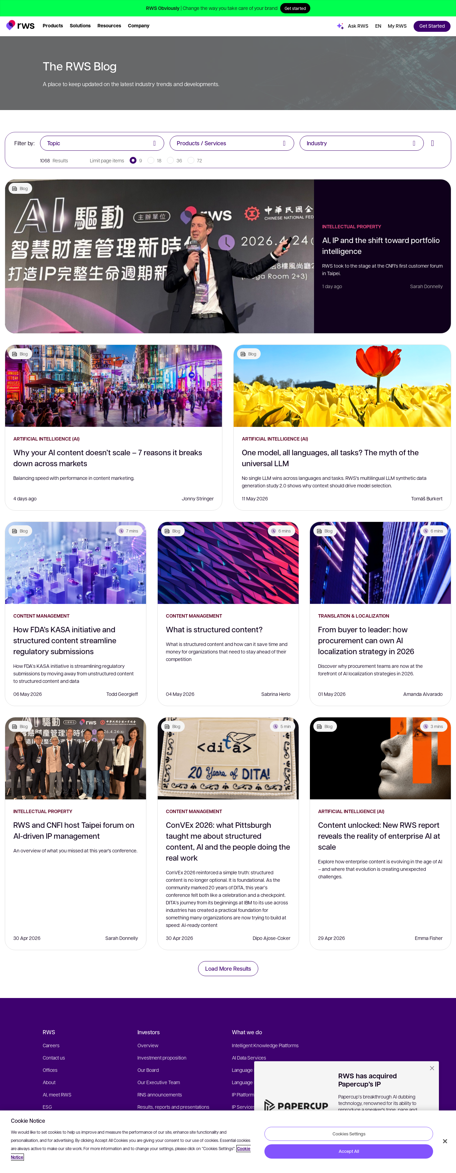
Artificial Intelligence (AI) (46, 438)
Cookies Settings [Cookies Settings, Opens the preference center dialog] (349, 1133)
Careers (51, 1045)
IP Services (244, 1107)
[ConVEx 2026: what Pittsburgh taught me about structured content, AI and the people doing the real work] (228, 758)
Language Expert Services (259, 1082)
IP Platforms (244, 1094)
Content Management (41, 615)
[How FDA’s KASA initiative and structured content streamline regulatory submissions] (75, 563)
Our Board (148, 1070)
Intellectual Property (351, 226)
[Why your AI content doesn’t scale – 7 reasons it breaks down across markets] (113, 386)
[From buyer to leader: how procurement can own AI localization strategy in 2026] (380, 563)
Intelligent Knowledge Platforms (265, 1045)
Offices (50, 1070)
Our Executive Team (159, 1082)
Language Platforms (253, 1070)
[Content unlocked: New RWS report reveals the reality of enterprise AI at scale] (380, 758)
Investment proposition (162, 1057)
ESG (47, 1107)
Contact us (54, 1057)
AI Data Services (249, 1057)
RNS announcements (160, 1094)
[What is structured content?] (228, 563)
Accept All (349, 1151)
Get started (295, 8)
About (49, 1082)
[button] (20, 25)
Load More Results (228, 968)
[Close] (445, 1141)
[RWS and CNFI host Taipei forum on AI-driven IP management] (75, 758)
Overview (148, 1045)
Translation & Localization (353, 615)
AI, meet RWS (57, 1094)
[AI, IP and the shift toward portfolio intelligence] (159, 256)
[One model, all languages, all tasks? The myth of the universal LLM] (342, 386)
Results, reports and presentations (173, 1107)
